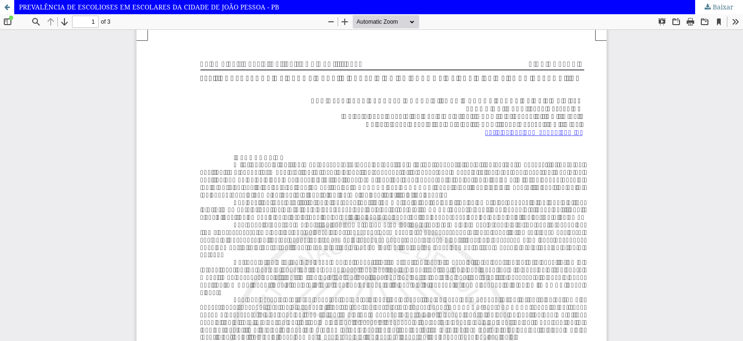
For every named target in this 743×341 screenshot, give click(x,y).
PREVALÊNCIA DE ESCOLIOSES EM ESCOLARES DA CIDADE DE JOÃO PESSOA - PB (149, 6)
